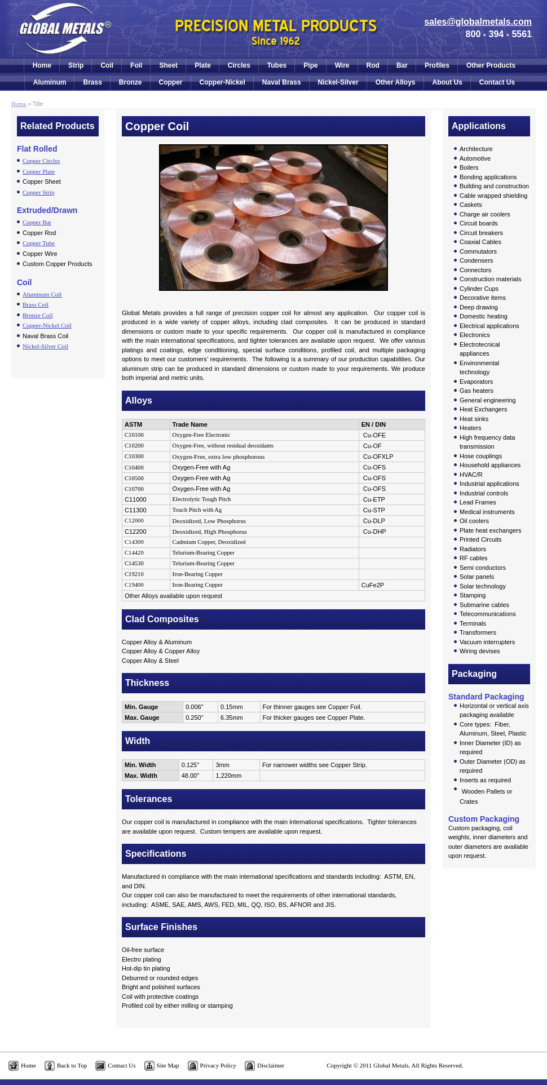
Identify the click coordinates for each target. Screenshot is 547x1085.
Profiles (437, 65)
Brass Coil (35, 304)
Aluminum (50, 82)
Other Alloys (396, 82)
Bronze (130, 82)
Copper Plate (39, 171)
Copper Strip (39, 192)
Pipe (310, 65)
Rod (373, 65)
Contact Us (497, 82)
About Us (447, 82)
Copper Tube (39, 243)
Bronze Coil (37, 315)
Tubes (276, 65)
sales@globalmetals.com (478, 21)
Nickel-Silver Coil (45, 346)
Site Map (168, 1065)
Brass (92, 82)
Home (42, 65)
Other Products (490, 65)
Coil (106, 65)
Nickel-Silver (338, 82)
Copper (171, 82)
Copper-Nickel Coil (47, 325)
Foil (136, 65)
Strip (75, 65)
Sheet (168, 65)
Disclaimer (270, 1065)
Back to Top (72, 1065)
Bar (402, 65)
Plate (203, 65)
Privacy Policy (218, 1065)
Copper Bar (37, 222)
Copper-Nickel (222, 82)
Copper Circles (41, 160)
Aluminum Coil (42, 294)
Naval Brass (281, 82)
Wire (342, 65)
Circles (239, 65)
